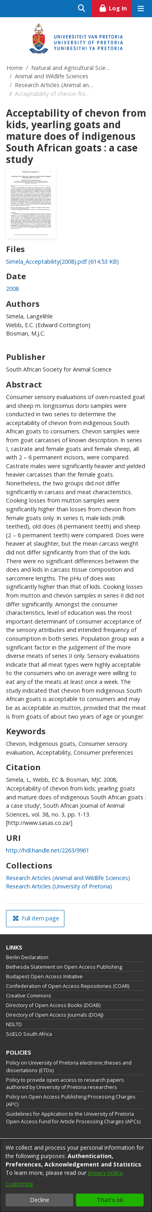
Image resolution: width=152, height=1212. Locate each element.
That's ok (110, 1200)
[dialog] (76, 1175)
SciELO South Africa (29, 1034)
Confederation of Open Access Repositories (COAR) (67, 986)
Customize (19, 1184)
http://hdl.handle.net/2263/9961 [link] (47, 850)
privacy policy (105, 1172)
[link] (62, 261)
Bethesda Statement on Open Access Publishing (64, 967)
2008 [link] (12, 288)
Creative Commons (28, 995)
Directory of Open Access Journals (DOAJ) (54, 1014)
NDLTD (14, 1024)
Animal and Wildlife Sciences (51, 76)
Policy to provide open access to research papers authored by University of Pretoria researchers (65, 1084)
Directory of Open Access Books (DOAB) (53, 1005)
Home (14, 68)
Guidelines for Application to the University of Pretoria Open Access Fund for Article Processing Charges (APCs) (73, 1118)
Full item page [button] (36, 918)
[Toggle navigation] (140, 9)
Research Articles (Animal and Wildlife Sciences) (55, 85)
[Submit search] (82, 8)
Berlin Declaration (27, 957)
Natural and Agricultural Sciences (71, 68)
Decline (39, 1200)
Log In (115, 7)
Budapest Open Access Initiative (44, 976)
